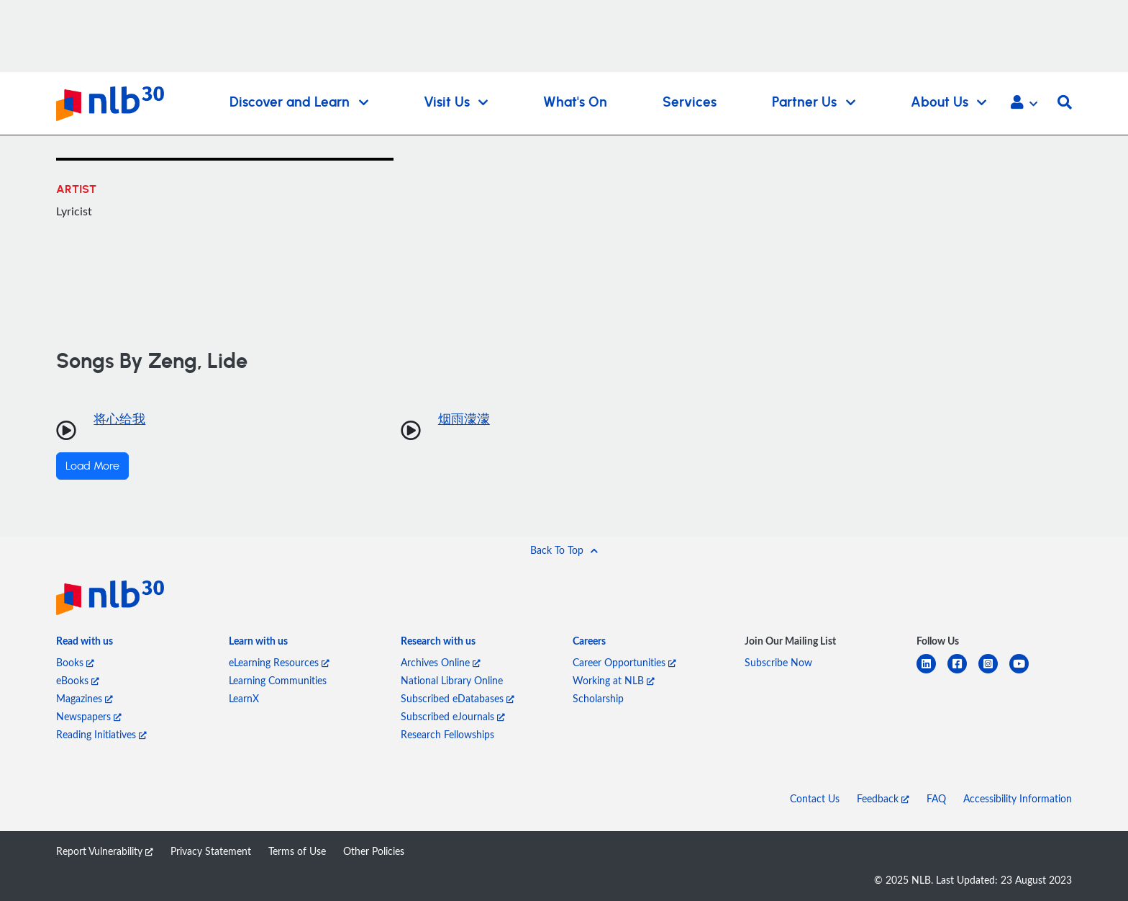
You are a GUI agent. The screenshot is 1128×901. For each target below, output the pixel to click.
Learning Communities (278, 680)
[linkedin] (931, 672)
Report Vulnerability (104, 851)
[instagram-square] (993, 672)
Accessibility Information (1017, 798)
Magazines (84, 698)
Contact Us (815, 798)
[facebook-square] (962, 672)
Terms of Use (297, 851)
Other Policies (373, 851)
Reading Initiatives (101, 734)
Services (690, 102)
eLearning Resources (279, 662)
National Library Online (452, 680)
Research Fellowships (447, 734)
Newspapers (89, 716)
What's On (575, 102)
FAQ (936, 798)
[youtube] (1024, 672)
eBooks (77, 680)
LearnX (244, 698)
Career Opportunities (624, 662)
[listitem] (84, 643)
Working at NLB (614, 680)
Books (75, 662)
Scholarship (598, 698)
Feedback (883, 798)
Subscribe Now (778, 662)
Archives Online (441, 662)
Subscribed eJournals (453, 716)
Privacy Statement (210, 851)
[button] (1024, 103)
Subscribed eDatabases (457, 698)
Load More (92, 466)
